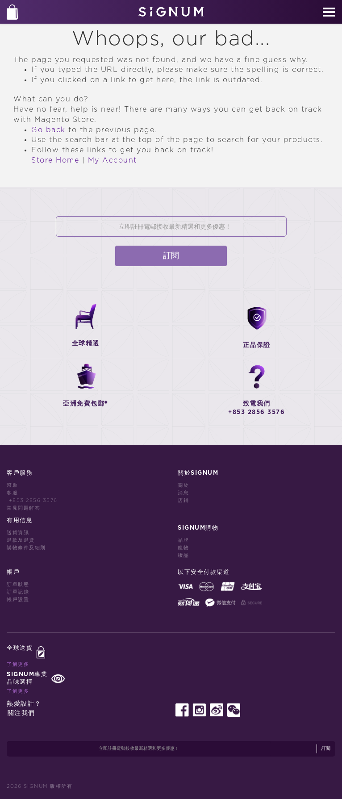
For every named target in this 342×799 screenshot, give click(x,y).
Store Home (55, 160)
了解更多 (18, 664)
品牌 (183, 540)
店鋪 (183, 500)
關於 (183, 485)
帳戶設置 (18, 599)
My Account (112, 160)
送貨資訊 (18, 532)
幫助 (12, 485)
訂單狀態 (18, 584)
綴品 (183, 555)
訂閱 (171, 256)
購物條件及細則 (26, 547)
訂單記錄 (18, 592)
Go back (48, 130)
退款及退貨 (21, 540)
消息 (183, 492)
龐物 (183, 547)
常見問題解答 (23, 508)
